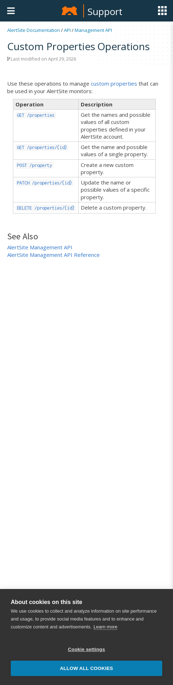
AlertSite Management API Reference (53, 254)
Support (105, 11)
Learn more (105, 626)
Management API (93, 30)
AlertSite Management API (40, 247)
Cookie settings (86, 649)
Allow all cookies (86, 668)
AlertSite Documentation (33, 30)
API (67, 30)
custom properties (114, 83)
